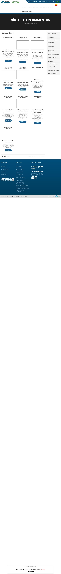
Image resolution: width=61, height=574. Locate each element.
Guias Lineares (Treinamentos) (23, 68)
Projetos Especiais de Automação (23, 97)
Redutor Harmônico (20, 190)
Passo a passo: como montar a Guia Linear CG (22, 81)
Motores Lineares (19, 180)
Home (23, 1)
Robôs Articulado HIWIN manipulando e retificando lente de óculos (37, 111)
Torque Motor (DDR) (20, 183)
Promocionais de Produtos (23, 38)
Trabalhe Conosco (43, 1)
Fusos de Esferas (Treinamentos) (37, 38)
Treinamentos (46, 8)
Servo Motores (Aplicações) (53, 54)
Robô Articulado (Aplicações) (37, 97)
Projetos (52, 8)
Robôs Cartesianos (19, 172)
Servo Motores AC (19, 174)
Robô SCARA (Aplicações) (37, 67)
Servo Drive (18, 175)
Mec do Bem (28, 1)
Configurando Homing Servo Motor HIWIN (8, 81)
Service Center (4, 174)
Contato (30, 11)
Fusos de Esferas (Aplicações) (51, 47)
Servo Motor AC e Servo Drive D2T (8, 110)
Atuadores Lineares (20, 182)
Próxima (43, 156)
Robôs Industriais (19, 171)
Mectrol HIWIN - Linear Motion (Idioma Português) (8, 50)
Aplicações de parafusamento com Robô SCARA (37, 81)
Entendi (31, 571)
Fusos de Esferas (19, 167)
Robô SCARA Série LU (20, 169)
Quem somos (34, 1)
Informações (25, 11)
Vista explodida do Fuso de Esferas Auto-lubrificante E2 (37, 52)
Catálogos (3, 172)
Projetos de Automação (20, 177)
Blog (49, 1)
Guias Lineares (19, 166)
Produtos (24, 8)
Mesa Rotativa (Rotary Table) (21, 191)
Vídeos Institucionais (8, 37)
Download (29, 8)
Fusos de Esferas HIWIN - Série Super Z (8, 141)
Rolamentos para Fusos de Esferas (22, 188)
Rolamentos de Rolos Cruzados (22, 187)
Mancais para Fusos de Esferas (22, 185)
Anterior (29, 156)
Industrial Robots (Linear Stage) (22, 179)
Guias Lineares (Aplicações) (53, 39)
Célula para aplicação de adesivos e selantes (23, 110)
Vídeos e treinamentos (31, 23)
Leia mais (8, 60)
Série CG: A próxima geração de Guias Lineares (23, 51)
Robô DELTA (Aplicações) (53, 64)
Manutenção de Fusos (37, 8)
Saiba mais (43, 569)
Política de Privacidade (5, 167)
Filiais (53, 1)
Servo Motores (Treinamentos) (8, 68)
